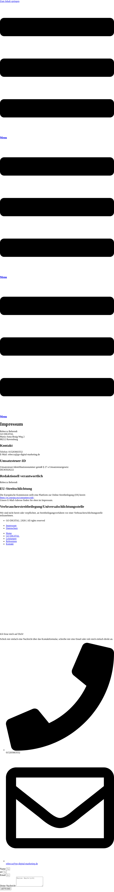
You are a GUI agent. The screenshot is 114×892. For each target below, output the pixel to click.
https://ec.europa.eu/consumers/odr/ (17, 497)
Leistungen (11, 538)
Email (3, 875)
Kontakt (10, 544)
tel (1, 872)
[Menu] (57, 132)
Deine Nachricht (8, 887)
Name (3, 869)
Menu (3, 137)
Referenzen (11, 541)
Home (9, 533)
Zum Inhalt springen (9, 1)
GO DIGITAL (12, 536)
